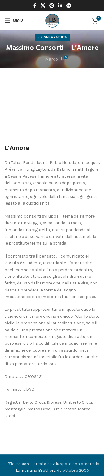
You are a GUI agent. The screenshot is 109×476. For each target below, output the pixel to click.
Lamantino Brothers (36, 470)
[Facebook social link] (34, 5)
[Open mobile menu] (14, 21)
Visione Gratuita (52, 37)
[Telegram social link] (68, 5)
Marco (51, 59)
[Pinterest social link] (51, 5)
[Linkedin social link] (60, 5)
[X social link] (42, 5)
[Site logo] (52, 20)
